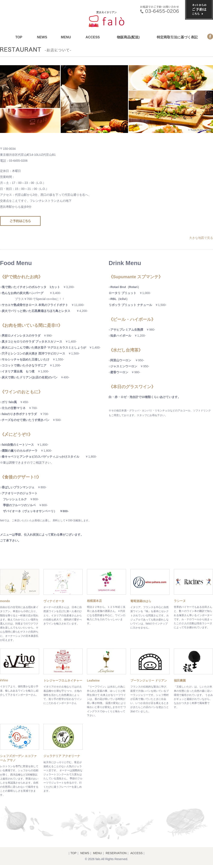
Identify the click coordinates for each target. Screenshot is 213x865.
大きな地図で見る (201, 237)
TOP (18, 37)
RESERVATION (116, 853)
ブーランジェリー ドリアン (148, 680)
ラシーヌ (180, 601)
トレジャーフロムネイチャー (62, 680)
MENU (66, 37)
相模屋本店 (94, 601)
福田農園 (180, 680)
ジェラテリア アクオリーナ (61, 756)
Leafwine (93, 680)
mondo (5, 601)
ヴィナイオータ (53, 601)
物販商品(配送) (128, 37)
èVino (4, 680)
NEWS (42, 37)
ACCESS (93, 37)
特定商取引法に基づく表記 (177, 37)
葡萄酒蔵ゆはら (140, 601)
